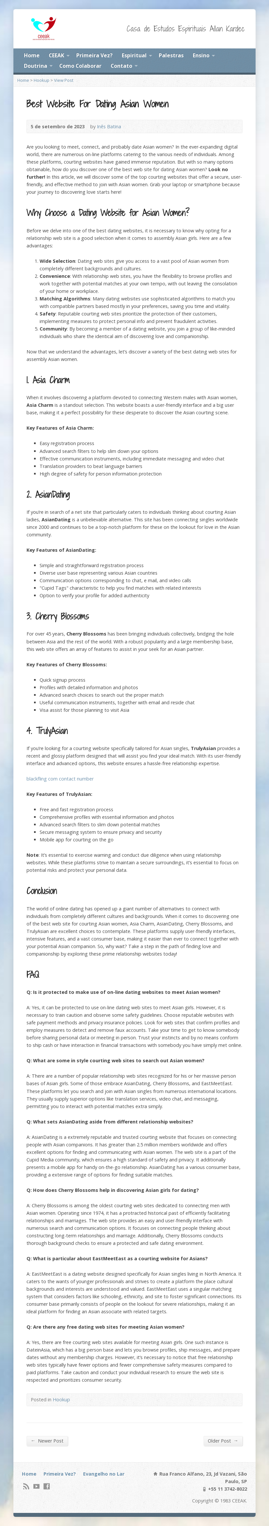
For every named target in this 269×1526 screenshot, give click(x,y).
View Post (63, 80)
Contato (121, 65)
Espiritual (134, 55)
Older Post (223, 1440)
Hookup (41, 80)
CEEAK (56, 55)
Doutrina (35, 65)
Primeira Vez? (94, 55)
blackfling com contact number (60, 779)
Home (32, 55)
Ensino (201, 55)
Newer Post (47, 1440)
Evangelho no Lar (103, 1474)
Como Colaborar (80, 65)
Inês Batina (109, 126)
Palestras (171, 55)
